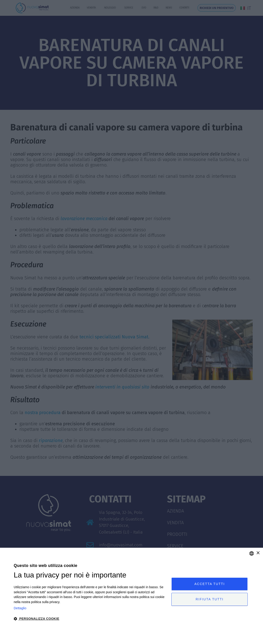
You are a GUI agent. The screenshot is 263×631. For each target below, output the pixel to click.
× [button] (258, 553)
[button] (90, 618)
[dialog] (131, 589)
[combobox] (251, 553)
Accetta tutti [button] (209, 584)
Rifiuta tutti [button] (209, 599)
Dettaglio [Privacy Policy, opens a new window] (20, 608)
